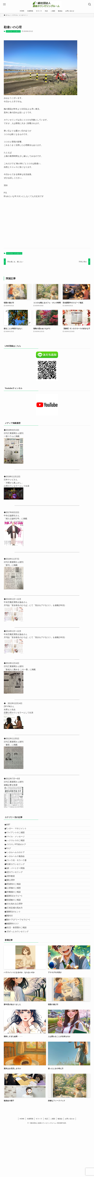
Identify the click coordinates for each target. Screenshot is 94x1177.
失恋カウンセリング (16, 895)
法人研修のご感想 (15, 918)
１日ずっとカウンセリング (19, 981)
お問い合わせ (69, 1169)
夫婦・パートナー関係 (17, 889)
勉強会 (60, 1169)
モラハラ (39, 1169)
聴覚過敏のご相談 (15, 935)
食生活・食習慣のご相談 (18, 976)
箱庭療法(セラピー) (15, 929)
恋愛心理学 (12, 906)
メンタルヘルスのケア (17, 866)
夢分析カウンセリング (17, 883)
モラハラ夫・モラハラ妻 (18, 877)
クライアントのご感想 (17, 837)
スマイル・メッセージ (13, 31)
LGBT (9, 825)
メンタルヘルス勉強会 (17, 872)
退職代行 (11, 958)
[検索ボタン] (89, 4)
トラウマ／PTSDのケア (17, 854)
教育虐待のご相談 (15, 912)
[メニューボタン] (4, 4)
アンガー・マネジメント (18, 831)
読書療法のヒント (15, 952)
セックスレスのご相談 (17, 849)
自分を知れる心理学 (16, 941)
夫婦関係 (30, 1169)
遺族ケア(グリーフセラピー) (19, 964)
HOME (22, 1169)
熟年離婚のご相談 (15, 924)
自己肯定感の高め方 (16, 947)
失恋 (46, 1169)
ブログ (10, 860)
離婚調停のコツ (14, 970)
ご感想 (52, 1169)
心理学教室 (12, 900)
